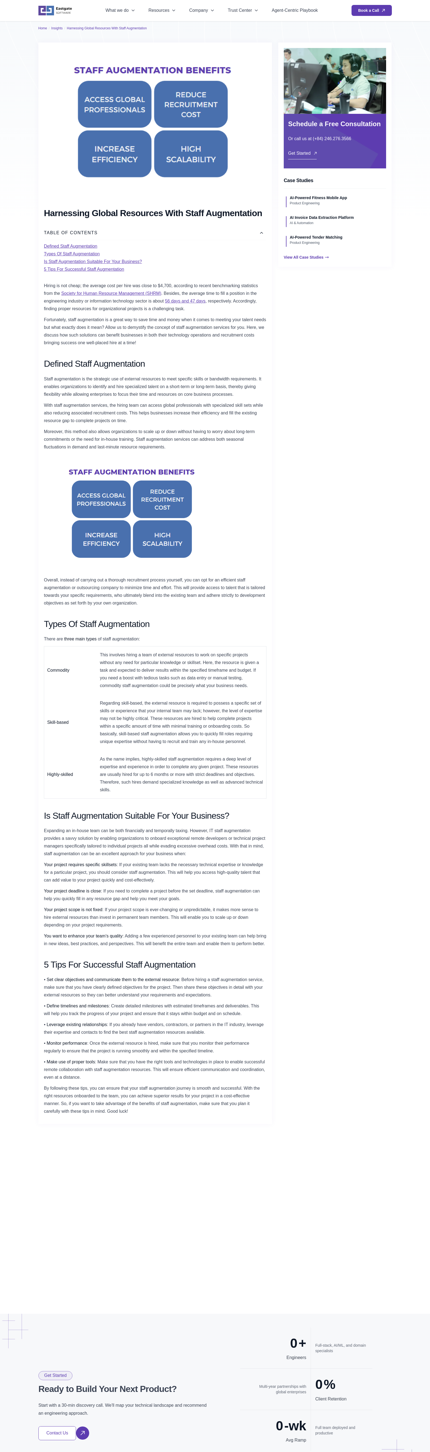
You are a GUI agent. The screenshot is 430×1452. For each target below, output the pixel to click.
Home (42, 28)
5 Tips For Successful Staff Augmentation (84, 269)
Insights (57, 28)
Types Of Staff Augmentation (72, 254)
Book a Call (371, 10)
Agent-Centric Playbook (295, 10)
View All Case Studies (306, 257)
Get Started (302, 153)
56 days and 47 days (185, 301)
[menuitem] (120, 10)
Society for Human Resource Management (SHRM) (111, 293)
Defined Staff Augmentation (70, 246)
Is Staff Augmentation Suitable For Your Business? (93, 261)
